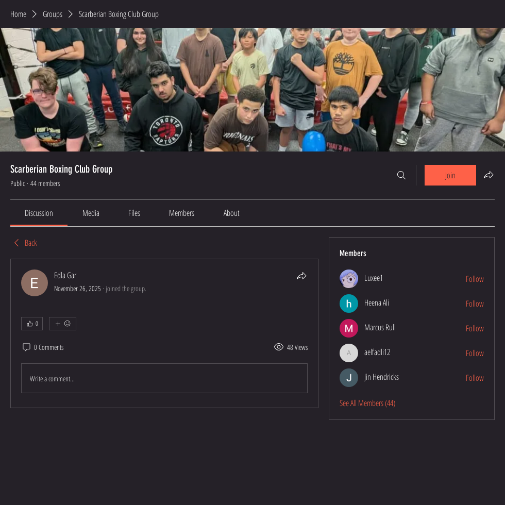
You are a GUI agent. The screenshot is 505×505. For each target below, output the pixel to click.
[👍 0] (32, 323)
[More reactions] (62, 323)
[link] (39, 212)
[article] (164, 333)
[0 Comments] (42, 347)
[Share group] (488, 175)
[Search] (401, 175)
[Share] (301, 276)
